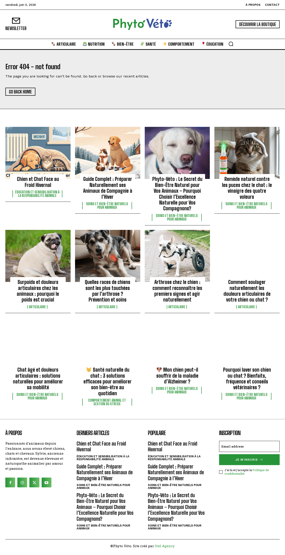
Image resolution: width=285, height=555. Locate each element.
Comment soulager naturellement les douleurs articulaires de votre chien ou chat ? (247, 293)
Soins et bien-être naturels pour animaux (107, 208)
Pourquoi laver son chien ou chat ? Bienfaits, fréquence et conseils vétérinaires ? (247, 381)
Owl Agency (165, 548)
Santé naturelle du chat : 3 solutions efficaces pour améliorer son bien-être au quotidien (107, 384)
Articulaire (37, 309)
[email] (249, 449)
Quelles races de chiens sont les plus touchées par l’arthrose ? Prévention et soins (107, 293)
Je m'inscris (249, 462)
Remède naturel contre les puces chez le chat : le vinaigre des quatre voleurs (247, 190)
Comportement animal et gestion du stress (107, 404)
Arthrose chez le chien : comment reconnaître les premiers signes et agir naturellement (177, 293)
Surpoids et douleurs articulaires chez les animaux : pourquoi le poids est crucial (38, 293)
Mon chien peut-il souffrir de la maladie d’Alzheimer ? (177, 378)
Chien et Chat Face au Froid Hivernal (38, 184)
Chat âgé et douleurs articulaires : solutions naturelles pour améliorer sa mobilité (38, 381)
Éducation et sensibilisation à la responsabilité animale (37, 196)
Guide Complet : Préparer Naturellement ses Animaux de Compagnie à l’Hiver (107, 190)
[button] (231, 43)
